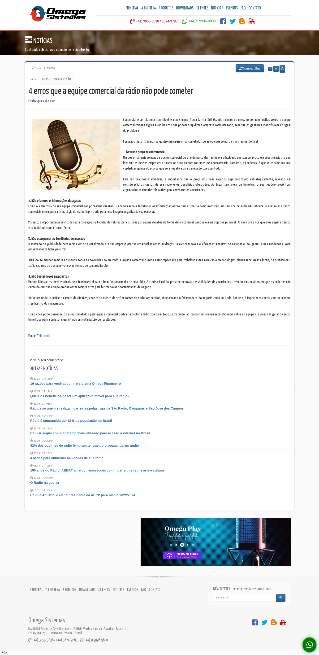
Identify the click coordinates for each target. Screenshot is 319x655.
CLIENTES (202, 8)
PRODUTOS (166, 8)
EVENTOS (232, 8)
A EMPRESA (148, 8)
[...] (244, 598)
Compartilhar (250, 68)
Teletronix (43, 336)
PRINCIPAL (131, 8)
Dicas (45, 79)
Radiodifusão (62, 79)
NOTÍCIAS (217, 8)
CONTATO (255, 8)
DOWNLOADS (185, 8)
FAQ (243, 8)
